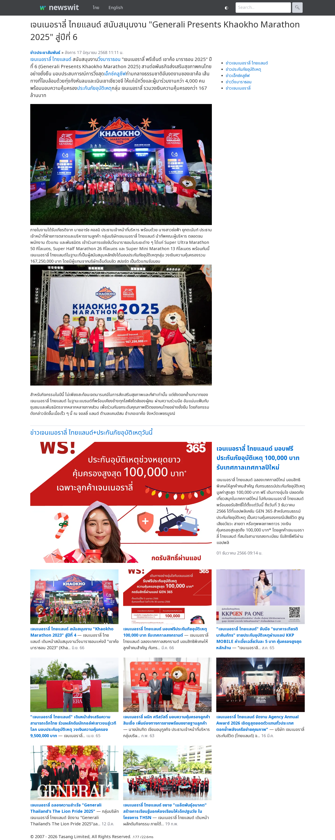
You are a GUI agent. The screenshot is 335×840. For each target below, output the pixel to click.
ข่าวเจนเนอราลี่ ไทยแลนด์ (247, 63)
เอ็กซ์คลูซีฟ (115, 73)
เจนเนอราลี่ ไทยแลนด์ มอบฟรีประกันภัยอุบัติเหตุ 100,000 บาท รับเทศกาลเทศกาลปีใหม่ (258, 458)
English (115, 8)
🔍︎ (297, 7)
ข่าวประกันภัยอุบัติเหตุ (243, 69)
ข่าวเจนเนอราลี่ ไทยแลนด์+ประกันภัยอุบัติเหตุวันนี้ (91, 432)
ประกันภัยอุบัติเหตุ (94, 88)
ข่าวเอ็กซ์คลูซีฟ (238, 76)
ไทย (96, 8)
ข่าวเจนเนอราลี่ (238, 88)
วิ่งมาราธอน (109, 59)
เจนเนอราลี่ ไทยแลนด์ (50, 59)
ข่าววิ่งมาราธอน (239, 82)
